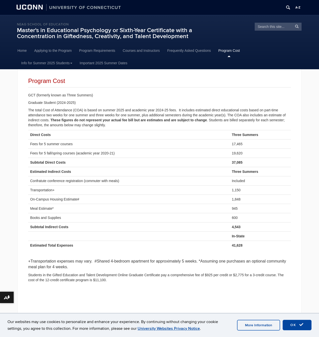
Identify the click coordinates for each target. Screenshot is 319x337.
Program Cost (229, 51)
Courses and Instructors (141, 51)
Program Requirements (97, 51)
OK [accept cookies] (297, 325)
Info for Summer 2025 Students (46, 63)
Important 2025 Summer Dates (103, 63)
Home (22, 51)
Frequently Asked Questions (189, 51)
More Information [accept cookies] (258, 325)
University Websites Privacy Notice (169, 328)
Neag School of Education (43, 24)
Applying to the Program (53, 51)
